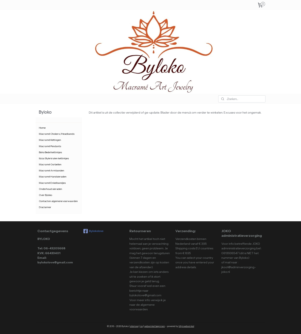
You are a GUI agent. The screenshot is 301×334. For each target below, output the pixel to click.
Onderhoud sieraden (50, 188)
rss (141, 326)
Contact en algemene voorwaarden (58, 201)
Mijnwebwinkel (186, 326)
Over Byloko (45, 195)
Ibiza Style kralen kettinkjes (54, 158)
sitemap (134, 326)
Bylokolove (93, 231)
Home (42, 127)
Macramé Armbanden (51, 170)
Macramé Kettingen (50, 139)
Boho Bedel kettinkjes (50, 152)
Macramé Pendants (50, 146)
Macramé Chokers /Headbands (56, 133)
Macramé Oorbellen (50, 164)
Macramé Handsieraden (52, 176)
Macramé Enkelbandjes (52, 182)
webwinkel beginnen (154, 326)
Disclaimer (45, 207)
